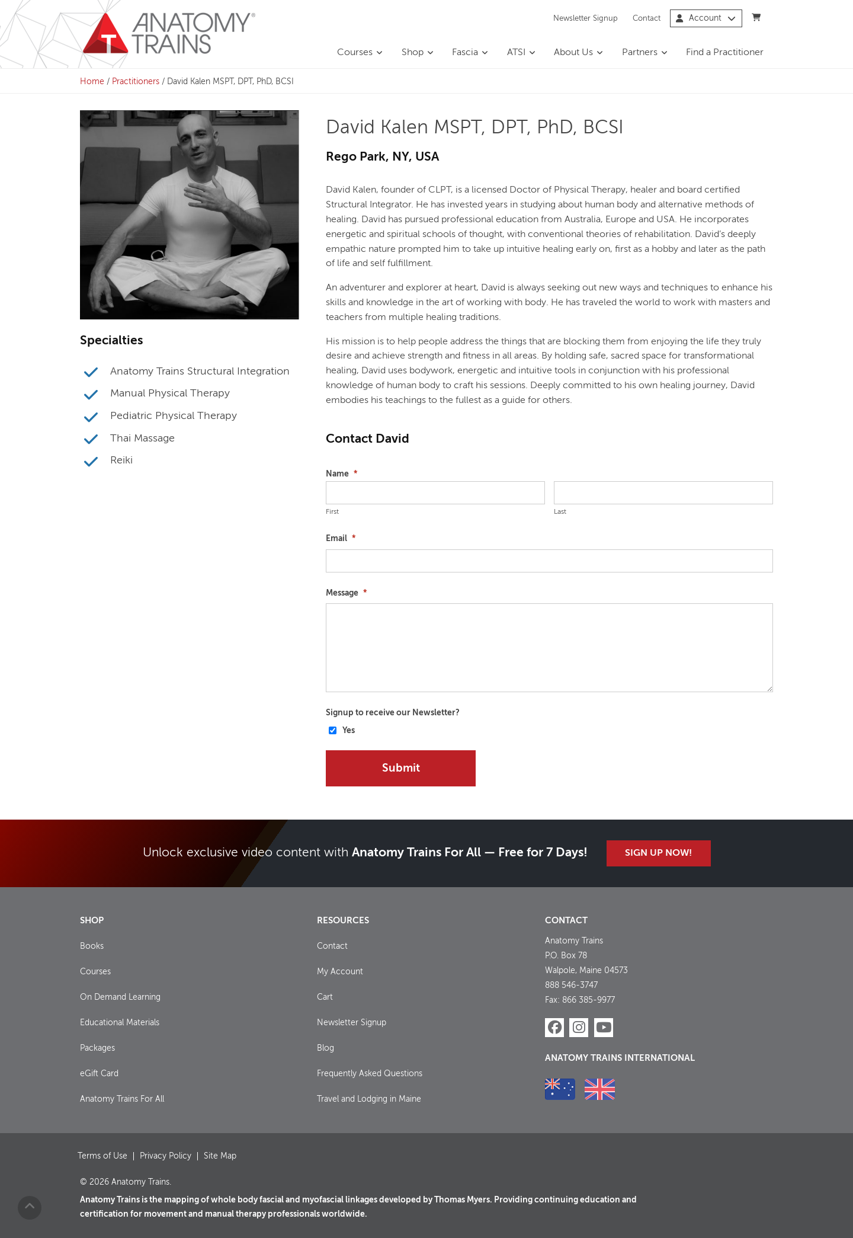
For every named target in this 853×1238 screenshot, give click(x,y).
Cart (325, 997)
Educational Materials (119, 1023)
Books (92, 946)
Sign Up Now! (658, 853)
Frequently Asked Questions (369, 1074)
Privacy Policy (165, 1156)
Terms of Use (102, 1156)
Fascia (465, 52)
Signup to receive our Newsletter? (393, 713)
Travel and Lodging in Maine (369, 1099)
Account (706, 18)
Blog (325, 1048)
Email (340, 539)
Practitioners (135, 82)
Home (92, 82)
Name (341, 474)
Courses (355, 52)
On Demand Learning (120, 997)
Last (560, 512)
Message (346, 593)
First (332, 512)
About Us (573, 52)
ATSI (516, 52)
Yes (348, 731)
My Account (340, 972)
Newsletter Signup (585, 18)
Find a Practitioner (725, 52)
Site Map (220, 1156)
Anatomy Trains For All (122, 1099)
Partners (640, 52)
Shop (413, 52)
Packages (97, 1048)
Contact (646, 18)
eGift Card (99, 1074)
